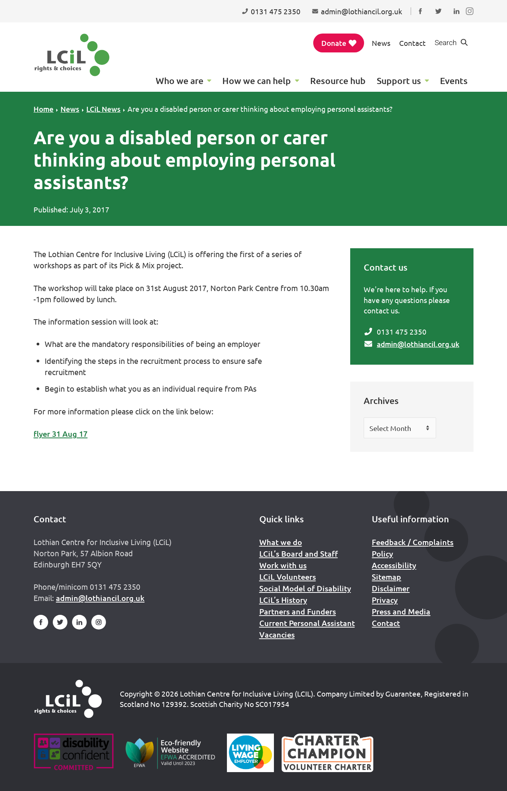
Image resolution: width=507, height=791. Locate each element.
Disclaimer (391, 588)
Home (44, 109)
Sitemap (386, 577)
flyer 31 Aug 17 (60, 434)
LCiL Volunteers (287, 577)
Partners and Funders (297, 611)
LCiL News (103, 109)
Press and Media (401, 611)
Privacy (385, 600)
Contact (412, 42)
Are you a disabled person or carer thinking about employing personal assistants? (260, 108)
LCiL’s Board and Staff (298, 554)
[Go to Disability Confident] (73, 753)
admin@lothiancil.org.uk (418, 344)
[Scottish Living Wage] (250, 753)
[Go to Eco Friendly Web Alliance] (170, 753)
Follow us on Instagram (471, 18)
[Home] (68, 699)
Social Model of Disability (305, 588)
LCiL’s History (283, 600)
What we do (280, 542)
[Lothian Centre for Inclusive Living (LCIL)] (72, 55)
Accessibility (394, 565)
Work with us (283, 565)
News (381, 42)
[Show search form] (451, 43)
